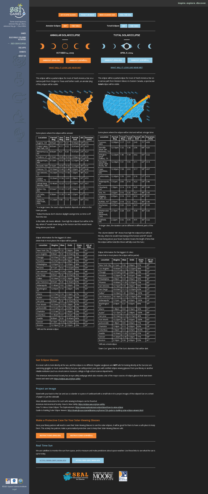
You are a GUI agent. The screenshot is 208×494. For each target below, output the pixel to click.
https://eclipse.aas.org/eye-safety (67, 378)
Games (23, 33)
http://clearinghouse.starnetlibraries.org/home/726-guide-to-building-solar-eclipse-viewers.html (105, 410)
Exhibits (22, 51)
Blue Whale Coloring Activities (17, 38)
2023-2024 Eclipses (18, 43)
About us (22, 55)
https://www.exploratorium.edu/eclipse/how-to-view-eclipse (99, 407)
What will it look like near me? (65, 67)
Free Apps (22, 47)
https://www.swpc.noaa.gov (53, 460)
